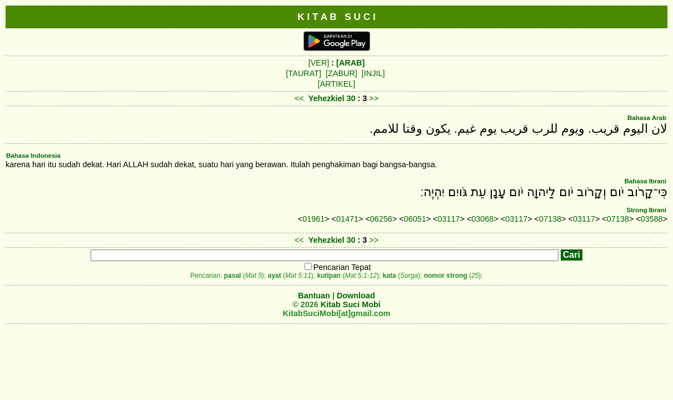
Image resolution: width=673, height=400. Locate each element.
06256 (381, 218)
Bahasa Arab (646, 117)
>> (373, 98)
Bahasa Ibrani (645, 181)
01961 (313, 218)
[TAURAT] (303, 73)
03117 (449, 218)
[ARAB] (350, 62)
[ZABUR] (341, 73)
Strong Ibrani (646, 210)
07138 (550, 218)
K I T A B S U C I (336, 16)
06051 (415, 218)
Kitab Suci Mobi (351, 304)
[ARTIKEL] (337, 83)
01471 (347, 218)
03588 (652, 218)
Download (356, 295)
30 (352, 98)
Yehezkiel (326, 98)
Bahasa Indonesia (33, 155)
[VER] (319, 62)
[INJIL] (373, 73)
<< (299, 98)
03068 (482, 218)
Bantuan (314, 295)
